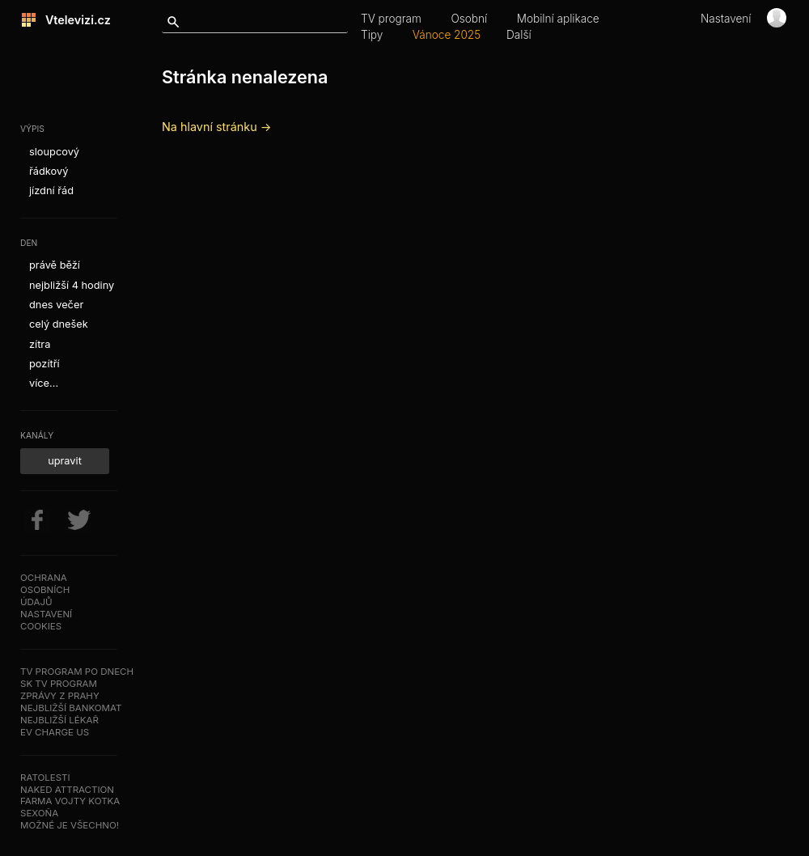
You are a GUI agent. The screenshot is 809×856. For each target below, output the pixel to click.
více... (43, 383)
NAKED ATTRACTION (67, 789)
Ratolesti (45, 777)
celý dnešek (58, 324)
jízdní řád (51, 190)
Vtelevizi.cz (73, 20)
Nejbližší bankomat (70, 708)
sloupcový (54, 152)
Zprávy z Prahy (60, 695)
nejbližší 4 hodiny (71, 285)
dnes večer (56, 305)
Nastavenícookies (46, 620)
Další (519, 34)
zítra (39, 344)
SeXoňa (39, 813)
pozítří (44, 364)
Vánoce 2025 (447, 34)
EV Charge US (54, 732)
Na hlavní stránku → (216, 126)
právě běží (54, 265)
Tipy (372, 34)
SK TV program (58, 683)
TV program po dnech (76, 671)
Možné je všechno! (69, 825)
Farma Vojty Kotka (70, 801)
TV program (391, 18)
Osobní (469, 18)
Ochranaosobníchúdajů (45, 590)
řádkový (48, 171)
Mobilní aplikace (558, 18)
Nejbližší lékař (59, 720)
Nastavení (726, 18)
